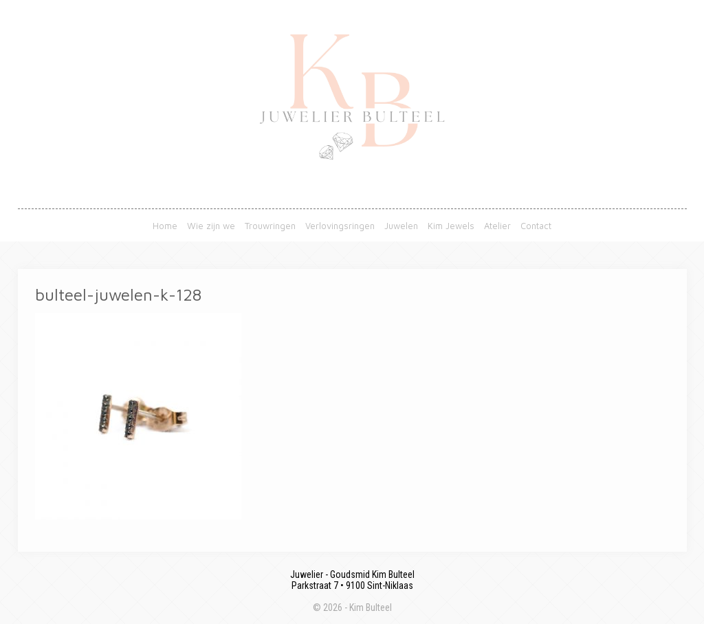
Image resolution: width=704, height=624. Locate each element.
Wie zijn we (211, 225)
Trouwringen (270, 225)
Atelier (497, 225)
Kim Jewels (451, 225)
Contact (535, 225)
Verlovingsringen (340, 225)
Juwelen (401, 225)
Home (165, 225)
